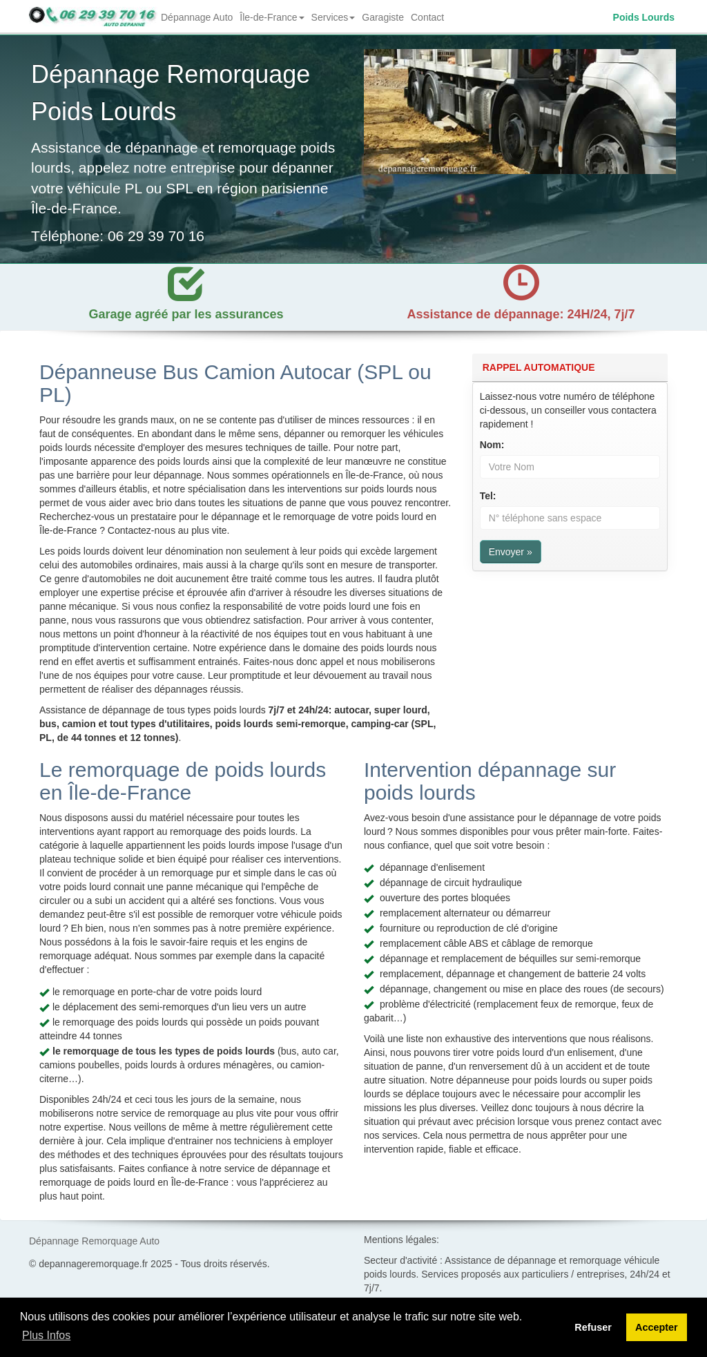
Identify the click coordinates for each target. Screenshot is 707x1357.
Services (333, 17)
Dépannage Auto (197, 17)
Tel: (488, 495)
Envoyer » (510, 551)
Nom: (492, 444)
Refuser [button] (593, 1327)
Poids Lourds (644, 17)
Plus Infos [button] (46, 1335)
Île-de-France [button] (273, 21)
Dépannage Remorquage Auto (94, 1241)
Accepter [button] (656, 1327)
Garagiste (383, 17)
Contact (427, 17)
